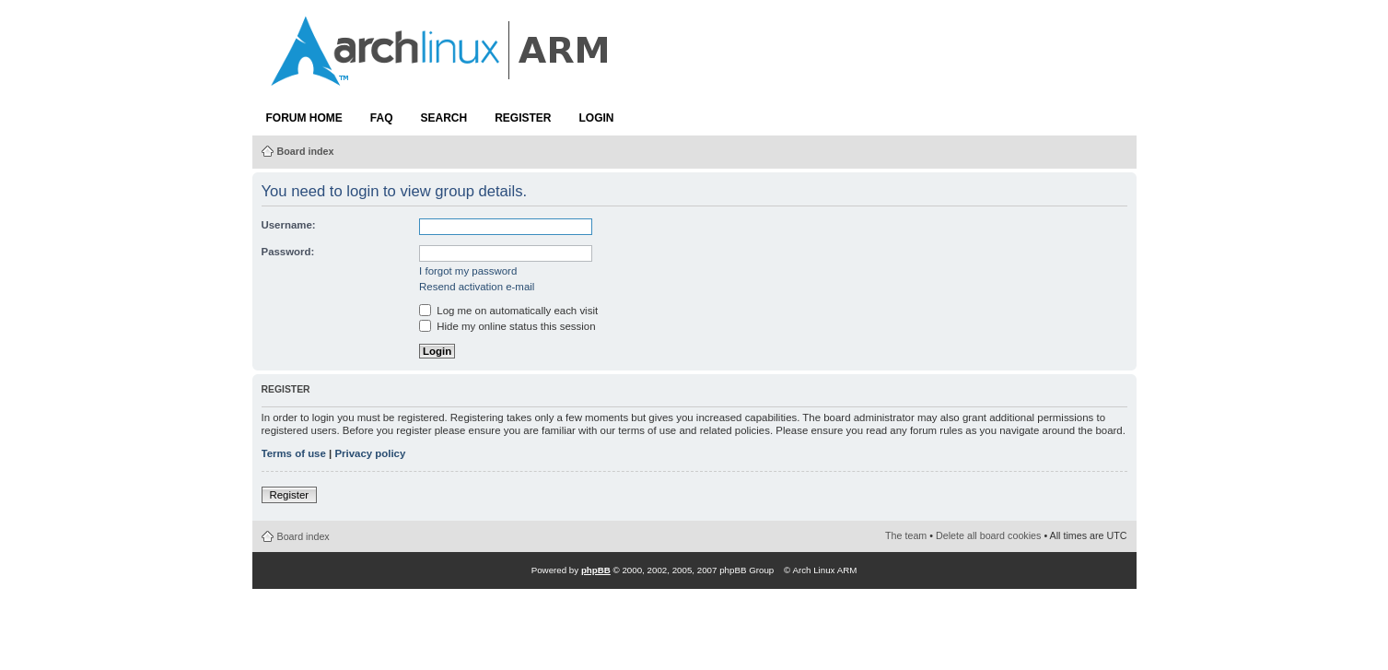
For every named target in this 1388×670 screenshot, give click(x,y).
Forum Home (304, 118)
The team (906, 535)
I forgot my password (468, 270)
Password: (288, 251)
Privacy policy (369, 453)
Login (596, 118)
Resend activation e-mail (476, 286)
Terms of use (294, 453)
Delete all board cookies (988, 535)
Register (523, 118)
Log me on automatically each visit (508, 310)
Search (444, 118)
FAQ (381, 118)
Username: (289, 224)
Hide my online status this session (507, 326)
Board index (305, 151)
